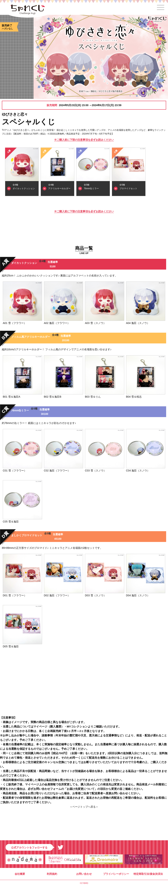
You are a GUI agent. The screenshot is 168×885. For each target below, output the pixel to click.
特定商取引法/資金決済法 (148, 873)
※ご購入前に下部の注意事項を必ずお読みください (84, 139)
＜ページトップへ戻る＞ (84, 806)
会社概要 (20, 873)
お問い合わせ (84, 873)
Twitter (60, 847)
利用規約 (52, 873)
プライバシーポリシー (116, 873)
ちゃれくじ (28, 11)
